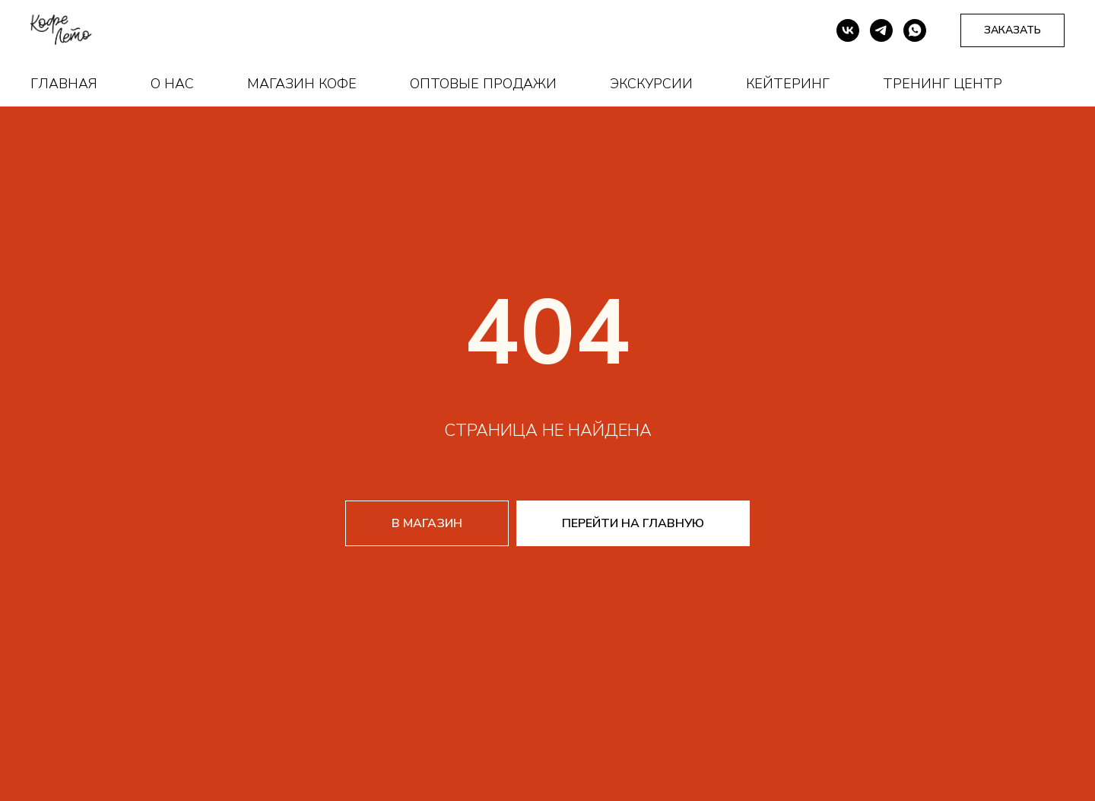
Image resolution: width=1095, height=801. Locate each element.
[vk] (847, 30)
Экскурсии (651, 84)
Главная (63, 84)
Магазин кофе (302, 84)
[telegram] (881, 30)
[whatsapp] (914, 30)
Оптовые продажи (483, 84)
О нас (172, 84)
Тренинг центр (942, 84)
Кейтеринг (788, 84)
